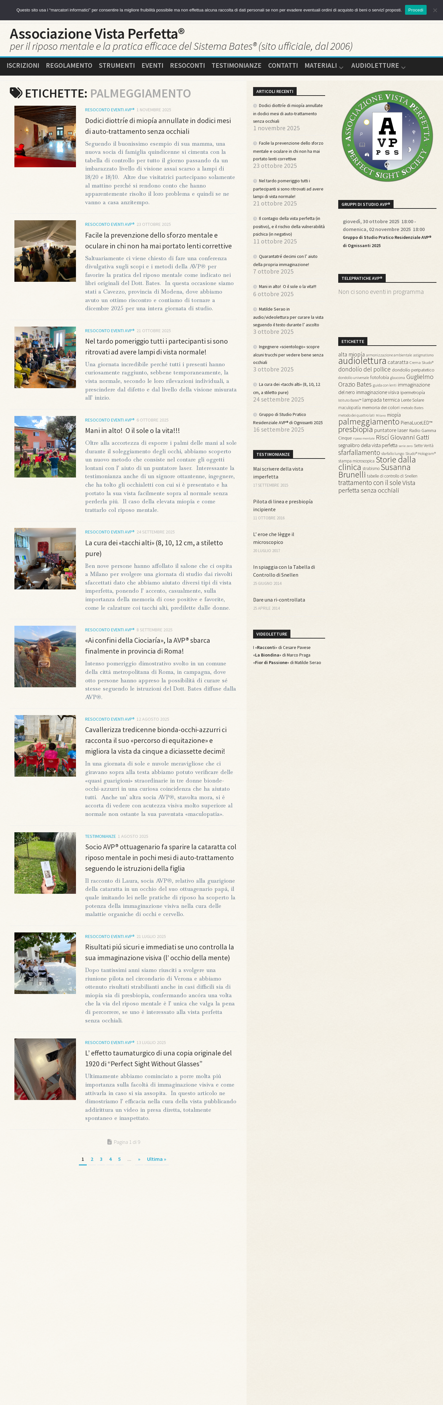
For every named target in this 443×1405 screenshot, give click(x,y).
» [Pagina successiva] (139, 1165)
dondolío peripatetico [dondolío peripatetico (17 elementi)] (413, 391)
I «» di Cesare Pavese (282, 731)
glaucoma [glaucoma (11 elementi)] (397, 400)
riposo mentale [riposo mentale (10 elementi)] (364, 467)
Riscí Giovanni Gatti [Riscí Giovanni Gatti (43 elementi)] (402, 466)
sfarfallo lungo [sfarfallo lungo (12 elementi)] (392, 484)
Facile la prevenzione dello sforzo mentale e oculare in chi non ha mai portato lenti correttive (286, 167)
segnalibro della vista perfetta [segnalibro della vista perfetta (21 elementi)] (367, 475)
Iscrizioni (23, 71)
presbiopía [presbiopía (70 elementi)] (355, 457)
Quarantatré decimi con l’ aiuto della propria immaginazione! (288, 299)
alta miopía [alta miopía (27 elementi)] (351, 373)
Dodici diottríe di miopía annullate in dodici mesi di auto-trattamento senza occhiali (288, 122)
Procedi (415, 10)
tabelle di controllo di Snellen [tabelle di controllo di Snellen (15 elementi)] (392, 512)
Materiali (321, 72)
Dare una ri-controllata (279, 680)
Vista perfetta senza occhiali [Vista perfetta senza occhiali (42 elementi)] (376, 523)
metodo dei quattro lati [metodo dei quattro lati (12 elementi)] (356, 441)
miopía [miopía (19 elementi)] (394, 441)
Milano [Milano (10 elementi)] (381, 441)
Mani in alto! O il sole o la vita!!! (132, 436)
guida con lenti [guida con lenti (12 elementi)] (385, 408)
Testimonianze (237, 71)
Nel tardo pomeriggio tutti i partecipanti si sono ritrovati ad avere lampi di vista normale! (288, 212)
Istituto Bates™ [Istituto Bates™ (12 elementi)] (349, 424)
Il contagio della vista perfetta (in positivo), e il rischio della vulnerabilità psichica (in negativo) (287, 258)
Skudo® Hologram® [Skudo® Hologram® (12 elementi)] (420, 484)
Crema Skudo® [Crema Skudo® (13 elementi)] (422, 383)
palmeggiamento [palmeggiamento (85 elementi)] (368, 448)
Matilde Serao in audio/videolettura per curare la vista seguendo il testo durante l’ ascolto (288, 371)
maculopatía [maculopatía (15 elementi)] (349, 433)
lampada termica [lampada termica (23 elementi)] (381, 424)
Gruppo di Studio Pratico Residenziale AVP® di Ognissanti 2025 (285, 495)
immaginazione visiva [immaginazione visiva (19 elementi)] (377, 416)
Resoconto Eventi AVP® (110, 115)
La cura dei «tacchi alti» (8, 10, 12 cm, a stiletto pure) (287, 457)
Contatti (283, 71)
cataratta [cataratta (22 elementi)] (398, 383)
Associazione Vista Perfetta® (132, 36)
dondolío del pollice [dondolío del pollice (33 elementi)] (364, 391)
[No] (435, 10)
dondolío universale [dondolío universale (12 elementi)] (353, 399)
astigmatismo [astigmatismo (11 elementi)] (423, 373)
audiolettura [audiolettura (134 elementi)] (362, 381)
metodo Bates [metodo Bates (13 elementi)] (412, 432)
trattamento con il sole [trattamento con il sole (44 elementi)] (369, 519)
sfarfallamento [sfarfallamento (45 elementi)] (359, 483)
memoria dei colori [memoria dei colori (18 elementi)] (380, 432)
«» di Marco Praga (284, 746)
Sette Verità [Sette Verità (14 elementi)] (424, 475)
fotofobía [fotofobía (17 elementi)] (379, 400)
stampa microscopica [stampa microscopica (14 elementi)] (356, 493)
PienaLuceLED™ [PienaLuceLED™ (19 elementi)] (416, 450)
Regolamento (69, 71)
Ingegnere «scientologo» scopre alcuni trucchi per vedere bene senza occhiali (289, 416)
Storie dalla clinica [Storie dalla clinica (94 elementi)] (377, 497)
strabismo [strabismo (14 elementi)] (370, 503)
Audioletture (375, 72)
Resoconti (187, 71)
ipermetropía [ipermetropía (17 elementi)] (412, 416)
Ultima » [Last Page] (156, 1165)
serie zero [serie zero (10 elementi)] (406, 476)
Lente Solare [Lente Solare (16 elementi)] (412, 424)
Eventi (152, 71)
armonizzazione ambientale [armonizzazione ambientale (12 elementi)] (389, 373)
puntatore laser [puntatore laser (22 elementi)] (391, 458)
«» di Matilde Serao (280, 761)
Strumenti (117, 71)
